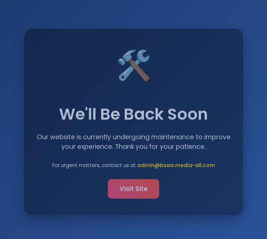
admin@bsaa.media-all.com (176, 166)
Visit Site (133, 189)
